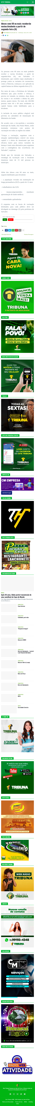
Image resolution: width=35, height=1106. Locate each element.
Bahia (10, 20)
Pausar (10, 219)
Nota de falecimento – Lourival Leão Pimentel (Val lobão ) (26, 652)
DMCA (25, 1101)
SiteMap (31, 1101)
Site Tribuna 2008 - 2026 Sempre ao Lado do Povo (17, 1099)
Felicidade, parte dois (23, 617)
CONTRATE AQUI (6, 493)
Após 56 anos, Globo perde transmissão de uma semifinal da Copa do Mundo (16, 596)
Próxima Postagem (28, 234)
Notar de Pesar (22, 674)
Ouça (5, 219)
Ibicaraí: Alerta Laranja (24, 662)
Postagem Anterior (6, 234)
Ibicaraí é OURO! (22, 640)
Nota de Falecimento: (23, 685)
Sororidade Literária (23, 707)
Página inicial (4, 20)
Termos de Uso (18, 1101)
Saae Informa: (21, 606)
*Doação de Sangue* (23, 628)
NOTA (19, 696)
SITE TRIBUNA (5, 2)
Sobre (17, 1103)
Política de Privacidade (7, 1101)
